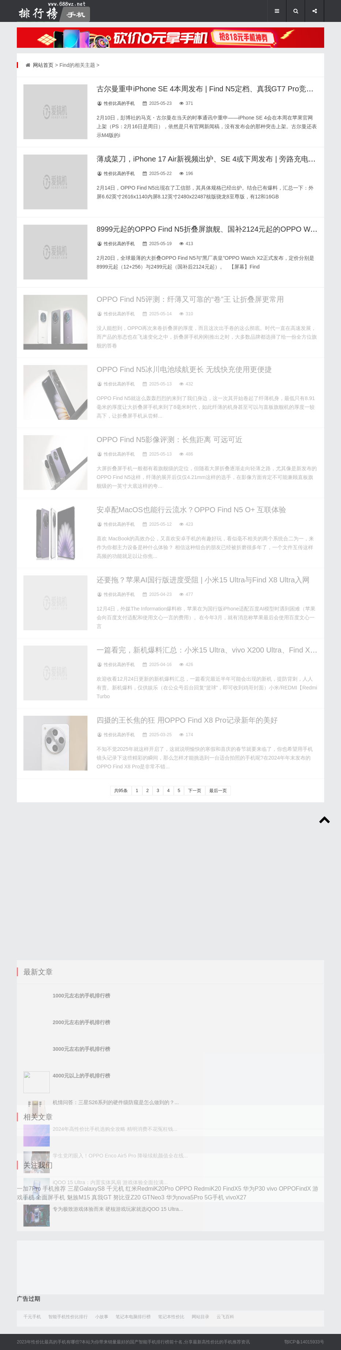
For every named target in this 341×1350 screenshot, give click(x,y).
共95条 (121, 790)
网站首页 (43, 65)
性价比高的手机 (119, 103)
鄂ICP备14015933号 (304, 1342)
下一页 (194, 790)
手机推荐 (232, 1342)
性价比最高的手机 (48, 1342)
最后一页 (218, 790)
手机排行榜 (158, 1342)
